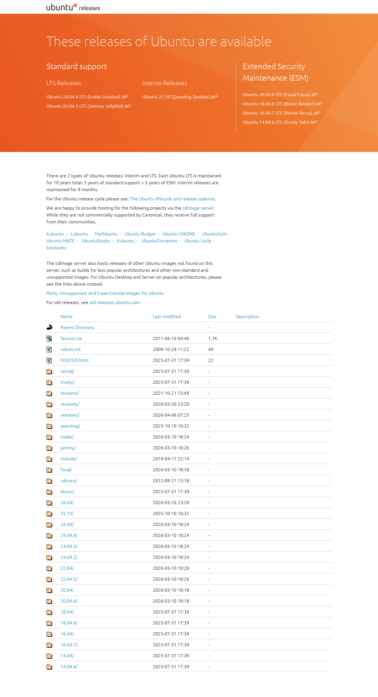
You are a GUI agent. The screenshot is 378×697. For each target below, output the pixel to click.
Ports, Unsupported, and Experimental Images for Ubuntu (105, 293)
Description (247, 316)
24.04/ (67, 524)
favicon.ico (71, 338)
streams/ (70, 393)
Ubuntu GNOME (178, 233)
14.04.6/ (69, 666)
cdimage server (198, 207)
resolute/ (70, 404)
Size (212, 316)
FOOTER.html (75, 360)
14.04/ (67, 655)
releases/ (70, 414)
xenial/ (67, 371)
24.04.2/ (69, 557)
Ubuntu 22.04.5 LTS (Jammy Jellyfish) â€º (88, 106)
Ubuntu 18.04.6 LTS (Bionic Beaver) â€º (283, 103)
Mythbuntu (106, 233)
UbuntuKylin (214, 233)
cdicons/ (69, 480)
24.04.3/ (69, 546)
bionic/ (67, 491)
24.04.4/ (69, 535)
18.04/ (67, 611)
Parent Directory (77, 327)
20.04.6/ (69, 600)
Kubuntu (55, 233)
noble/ (67, 436)
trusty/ (67, 382)
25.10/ (67, 513)
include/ (69, 458)
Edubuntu (56, 247)
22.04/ (67, 568)
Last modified (167, 316)
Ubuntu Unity (198, 240)
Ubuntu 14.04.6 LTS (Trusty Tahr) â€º (280, 122)
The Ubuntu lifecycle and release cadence (172, 198)
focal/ (66, 469)
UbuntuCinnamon (159, 240)
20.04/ (67, 589)
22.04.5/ (69, 579)
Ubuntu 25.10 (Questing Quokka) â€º (180, 96)
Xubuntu (125, 240)
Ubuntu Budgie (140, 233)
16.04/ (67, 633)
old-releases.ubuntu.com (114, 302)
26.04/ (67, 502)
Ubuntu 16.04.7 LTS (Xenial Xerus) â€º (281, 112)
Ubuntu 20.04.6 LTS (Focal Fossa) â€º (280, 94)
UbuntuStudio (96, 240)
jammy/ (68, 447)
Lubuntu (79, 233)
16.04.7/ (69, 644)
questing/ (70, 425)
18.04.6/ (69, 622)
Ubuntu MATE (60, 240)
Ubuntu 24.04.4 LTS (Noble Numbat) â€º (87, 96)
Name (67, 316)
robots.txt (71, 349)
